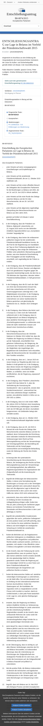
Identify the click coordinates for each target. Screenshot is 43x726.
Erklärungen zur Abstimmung (18, 127)
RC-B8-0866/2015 (27, 83)
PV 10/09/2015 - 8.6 (15, 125)
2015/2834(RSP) (19, 91)
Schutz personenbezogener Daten (29, 724)
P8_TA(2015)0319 (14, 133)
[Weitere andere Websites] (29, 2)
